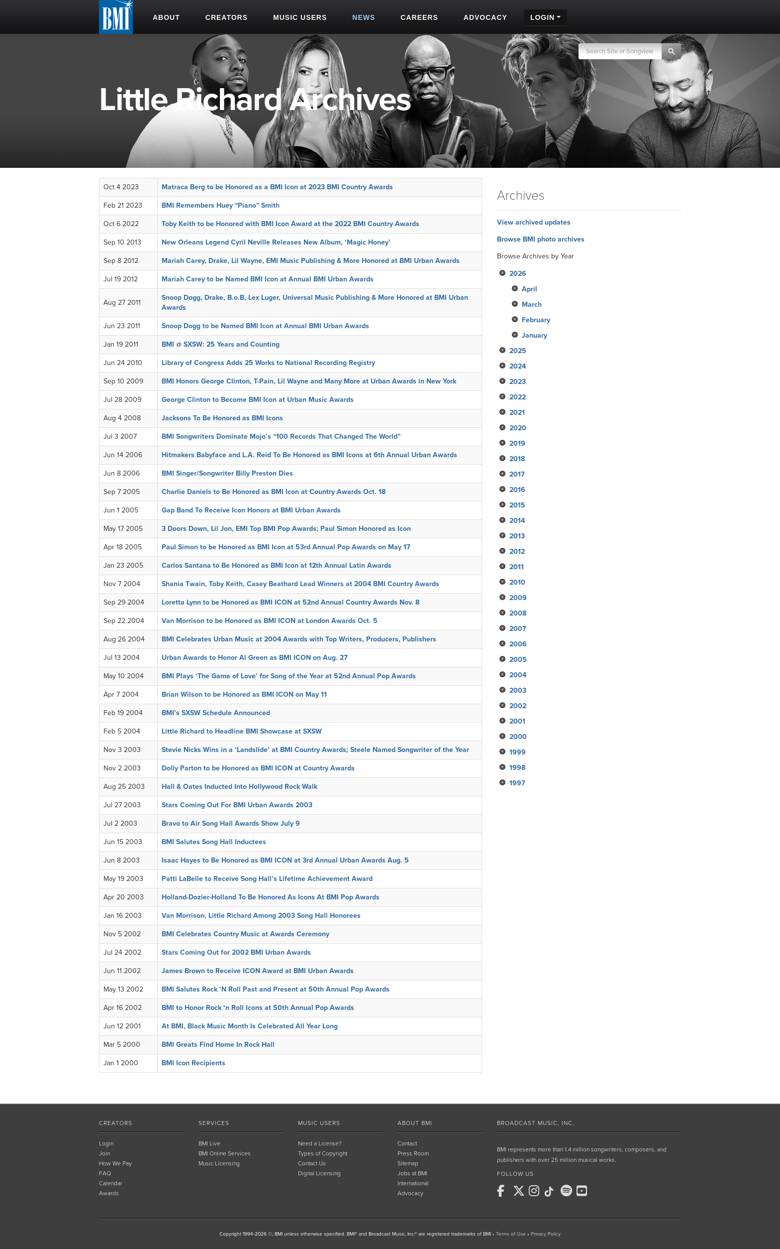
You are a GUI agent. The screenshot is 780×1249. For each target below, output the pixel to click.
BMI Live (209, 1143)
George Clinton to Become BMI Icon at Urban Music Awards (258, 399)
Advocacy (410, 1193)
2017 (517, 474)
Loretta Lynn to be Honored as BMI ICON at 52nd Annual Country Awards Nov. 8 (290, 602)
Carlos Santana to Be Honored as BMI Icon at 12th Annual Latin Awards (276, 565)
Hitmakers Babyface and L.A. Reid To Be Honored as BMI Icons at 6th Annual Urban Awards (309, 455)
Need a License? (320, 1143)
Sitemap (407, 1163)
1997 (517, 783)
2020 (517, 428)
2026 (517, 273)
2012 (517, 551)
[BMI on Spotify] (568, 1190)
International (413, 1183)
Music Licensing (219, 1163)
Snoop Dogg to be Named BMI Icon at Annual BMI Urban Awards (265, 326)
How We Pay (115, 1163)
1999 (517, 752)
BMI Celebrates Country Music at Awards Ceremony (245, 934)
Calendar (110, 1183)
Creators (115, 1123)
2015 (517, 505)
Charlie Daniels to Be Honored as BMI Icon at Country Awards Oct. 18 (274, 492)
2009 (518, 598)
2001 (517, 721)
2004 (517, 675)
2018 (517, 459)
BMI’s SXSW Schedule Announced (216, 713)
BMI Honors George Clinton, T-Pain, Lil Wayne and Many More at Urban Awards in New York (309, 381)
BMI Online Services (224, 1153)
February (536, 320)
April (529, 289)
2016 (517, 490)
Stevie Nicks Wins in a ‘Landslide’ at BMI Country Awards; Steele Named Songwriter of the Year (315, 750)
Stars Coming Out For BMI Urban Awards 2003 (237, 805)
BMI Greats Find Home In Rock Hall (218, 1044)
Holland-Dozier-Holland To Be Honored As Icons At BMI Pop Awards (271, 897)
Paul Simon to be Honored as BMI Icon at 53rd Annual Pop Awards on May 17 (286, 547)
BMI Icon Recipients (193, 1063)
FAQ (105, 1173)
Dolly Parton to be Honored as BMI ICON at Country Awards (258, 768)
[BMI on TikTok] (552, 1191)
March (532, 304)
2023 (517, 381)
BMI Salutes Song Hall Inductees (214, 842)
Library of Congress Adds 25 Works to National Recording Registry (268, 363)
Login (106, 1143)
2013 (517, 536)
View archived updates (534, 222)
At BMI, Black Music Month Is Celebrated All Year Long (250, 1026)
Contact (407, 1143)
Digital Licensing (319, 1173)
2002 (517, 706)
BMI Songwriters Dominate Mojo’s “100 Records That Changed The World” (281, 436)
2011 (516, 567)
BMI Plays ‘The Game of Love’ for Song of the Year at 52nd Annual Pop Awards (289, 676)
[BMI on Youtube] (583, 1190)
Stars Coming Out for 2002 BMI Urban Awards (236, 952)
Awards (109, 1193)
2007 (517, 628)
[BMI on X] (520, 1190)
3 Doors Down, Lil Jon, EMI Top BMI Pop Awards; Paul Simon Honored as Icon (286, 528)
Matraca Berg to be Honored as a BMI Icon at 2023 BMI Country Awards (277, 187)
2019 (517, 443)
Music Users (319, 1123)
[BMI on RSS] (599, 1190)
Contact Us (312, 1163)
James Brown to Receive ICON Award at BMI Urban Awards (258, 971)
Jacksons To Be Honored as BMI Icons (222, 418)
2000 (518, 737)
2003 (517, 690)
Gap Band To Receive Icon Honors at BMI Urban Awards (251, 510)
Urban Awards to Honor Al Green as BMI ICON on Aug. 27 (255, 657)
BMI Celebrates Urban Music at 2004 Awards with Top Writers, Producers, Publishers (299, 639)
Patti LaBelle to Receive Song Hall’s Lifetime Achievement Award (267, 878)
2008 (517, 613)
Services (213, 1123)
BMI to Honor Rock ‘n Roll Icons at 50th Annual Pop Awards (258, 1007)
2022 (517, 397)
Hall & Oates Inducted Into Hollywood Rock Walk (239, 786)
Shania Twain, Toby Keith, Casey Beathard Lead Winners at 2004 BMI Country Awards (300, 584)
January (534, 335)
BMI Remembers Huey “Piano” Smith (221, 205)
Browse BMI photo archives (541, 239)
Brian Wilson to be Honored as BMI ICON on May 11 (244, 694)
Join (104, 1153)
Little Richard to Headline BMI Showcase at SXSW (242, 731)
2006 (518, 644)
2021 (517, 412)
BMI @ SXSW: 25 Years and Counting (221, 344)
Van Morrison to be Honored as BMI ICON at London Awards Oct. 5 (270, 621)
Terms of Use (511, 1234)
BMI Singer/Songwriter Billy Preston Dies (227, 473)
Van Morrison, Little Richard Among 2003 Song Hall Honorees (261, 915)
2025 (517, 351)
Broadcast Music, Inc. (536, 1123)
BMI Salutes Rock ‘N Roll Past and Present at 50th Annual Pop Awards (276, 989)
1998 (517, 767)
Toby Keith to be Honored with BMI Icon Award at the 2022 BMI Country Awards (290, 224)
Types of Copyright (322, 1153)
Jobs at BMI (412, 1173)
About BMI (414, 1123)
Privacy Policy (546, 1234)
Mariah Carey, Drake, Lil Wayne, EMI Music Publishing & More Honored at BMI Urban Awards (311, 260)
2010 (517, 582)
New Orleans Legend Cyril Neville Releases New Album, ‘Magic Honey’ (276, 242)
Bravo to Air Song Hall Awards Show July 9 (231, 823)
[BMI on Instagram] (536, 1190)
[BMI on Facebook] (504, 1190)
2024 (517, 366)
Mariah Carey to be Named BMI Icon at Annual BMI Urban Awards (268, 279)
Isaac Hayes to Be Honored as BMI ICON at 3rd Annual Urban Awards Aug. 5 (285, 860)
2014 (517, 520)
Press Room (413, 1153)
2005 (518, 659)
